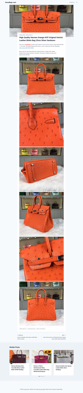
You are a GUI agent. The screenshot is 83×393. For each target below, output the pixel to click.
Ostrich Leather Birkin (41, 328)
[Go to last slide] (11, 362)
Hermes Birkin (42, 389)
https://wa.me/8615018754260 (26, 47)
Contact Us (71, 2)
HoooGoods (26, 389)
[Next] (72, 362)
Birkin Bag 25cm (23, 328)
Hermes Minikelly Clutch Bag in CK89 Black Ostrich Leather (28, 337)
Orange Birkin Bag (31, 328)
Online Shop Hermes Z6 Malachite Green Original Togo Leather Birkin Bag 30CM (54, 337)
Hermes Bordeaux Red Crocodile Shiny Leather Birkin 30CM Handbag (17, 367)
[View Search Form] (77, 2)
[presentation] (19, 356)
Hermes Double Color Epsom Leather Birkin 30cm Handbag (63, 367)
